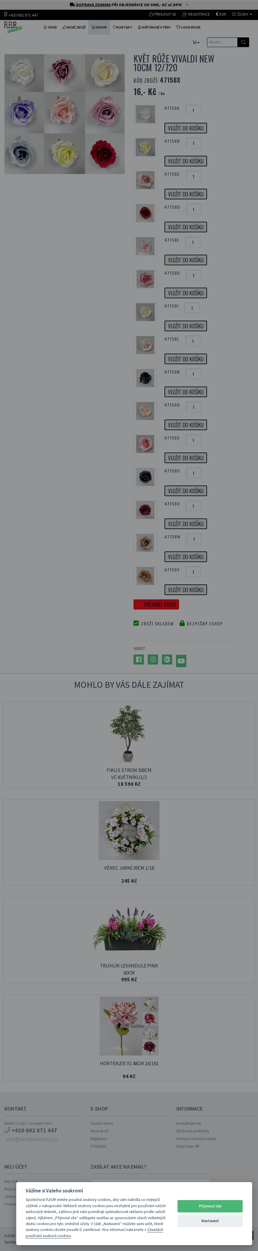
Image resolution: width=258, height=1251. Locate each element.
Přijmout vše (210, 1206)
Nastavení (210, 1220)
